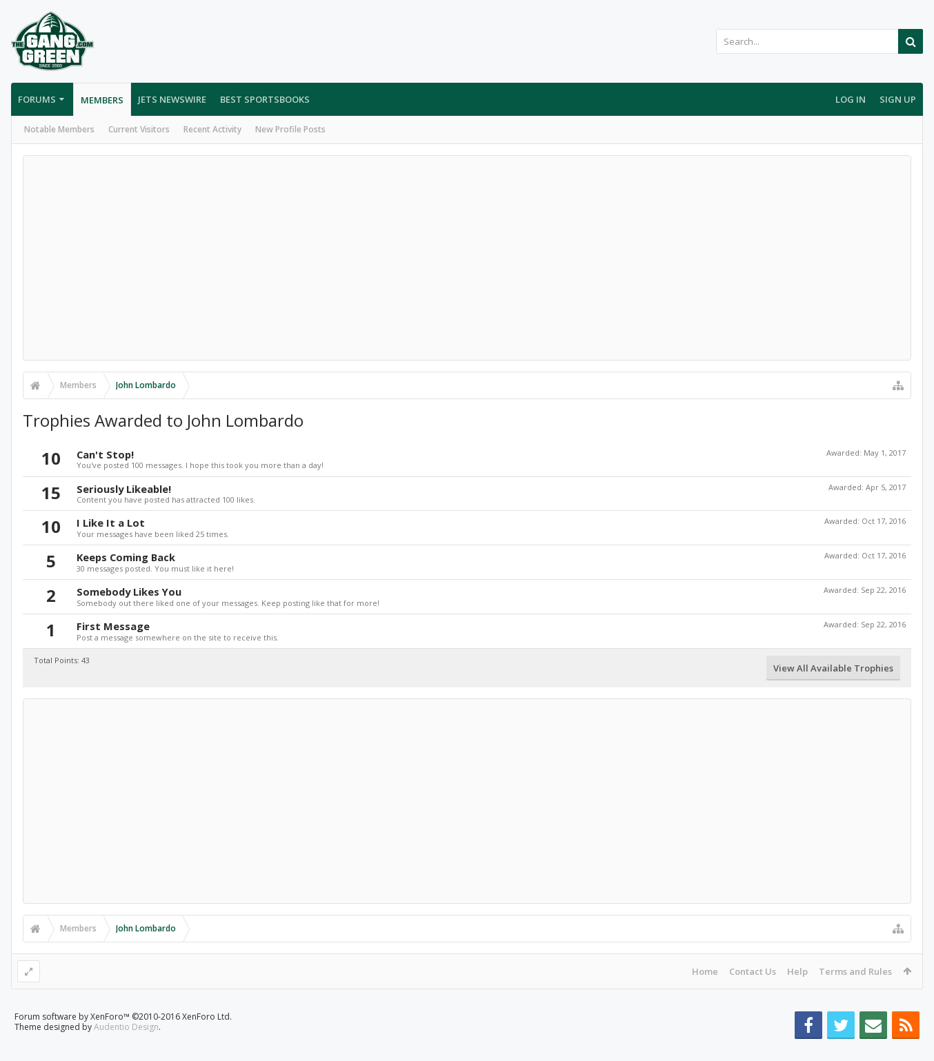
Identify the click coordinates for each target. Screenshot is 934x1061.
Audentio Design (126, 1049)
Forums (37, 99)
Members (102, 100)
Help (797, 971)
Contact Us (752, 971)
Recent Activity (212, 129)
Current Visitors (139, 129)
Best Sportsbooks (265, 99)
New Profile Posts (290, 129)
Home (705, 971)
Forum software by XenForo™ (123, 1038)
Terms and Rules (855, 971)
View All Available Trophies (833, 668)
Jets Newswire (172, 99)
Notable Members (59, 129)
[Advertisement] (467, 257)
